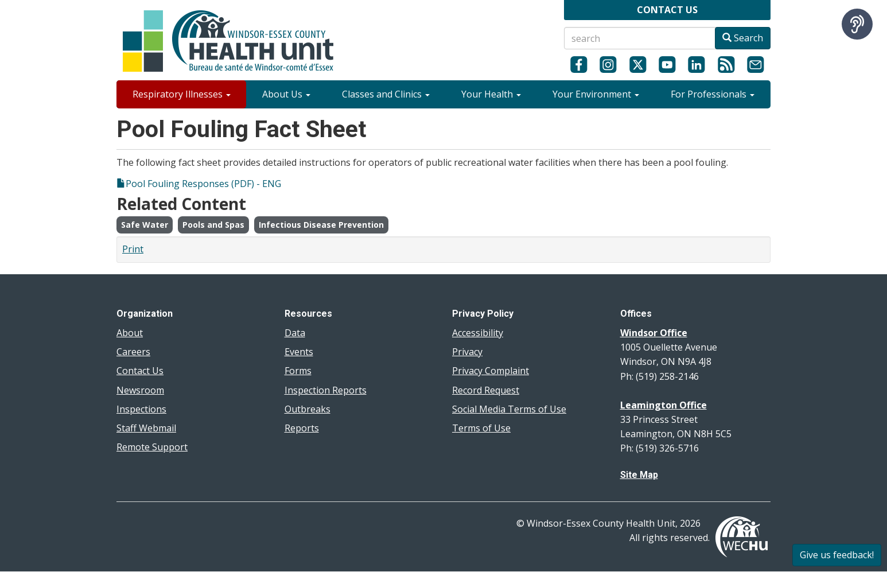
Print (132, 249)
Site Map (639, 474)
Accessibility (477, 332)
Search (742, 38)
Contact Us (140, 370)
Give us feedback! (837, 554)
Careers (133, 351)
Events (299, 351)
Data (295, 332)
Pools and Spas (213, 224)
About (129, 332)
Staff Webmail (146, 428)
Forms (298, 370)
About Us (286, 94)
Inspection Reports (326, 390)
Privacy (467, 351)
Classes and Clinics (386, 94)
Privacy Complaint (490, 370)
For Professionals (712, 94)
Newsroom (140, 390)
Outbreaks (307, 409)
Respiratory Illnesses (182, 94)
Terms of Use (481, 428)
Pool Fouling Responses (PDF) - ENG (203, 183)
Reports (302, 428)
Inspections (141, 409)
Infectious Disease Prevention (321, 224)
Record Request (485, 390)
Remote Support (152, 447)
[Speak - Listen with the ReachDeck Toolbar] (857, 24)
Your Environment (596, 94)
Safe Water (144, 224)
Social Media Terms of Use (509, 409)
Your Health (491, 94)
